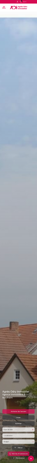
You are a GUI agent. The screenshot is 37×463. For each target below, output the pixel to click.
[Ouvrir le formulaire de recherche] (18, 457)
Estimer (18, 433)
